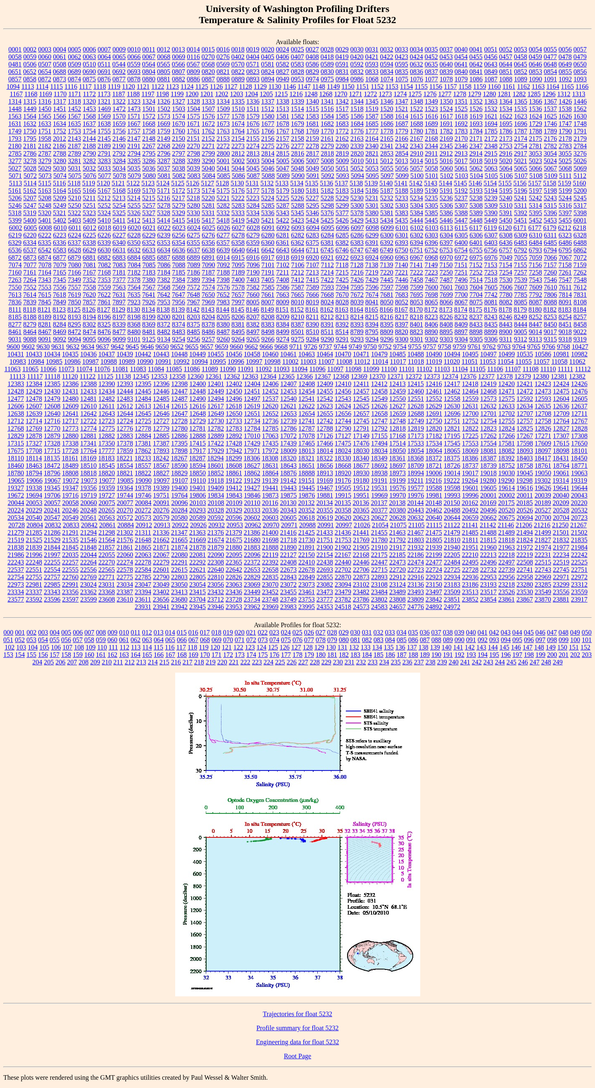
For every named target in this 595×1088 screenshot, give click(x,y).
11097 (335, 368)
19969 (379, 495)
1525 (461, 108)
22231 (543, 554)
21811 (470, 539)
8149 (267, 309)
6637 (193, 250)
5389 (476, 212)
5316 (565, 205)
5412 (133, 220)
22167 (343, 554)
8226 (446, 316)
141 (458, 647)
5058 (431, 168)
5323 (89, 212)
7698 (431, 294)
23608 (106, 599)
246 (523, 662)
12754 (488, 420)
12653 (288, 413)
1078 (446, 79)
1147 (304, 86)
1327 (178, 101)
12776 (125, 428)
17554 (488, 443)
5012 (386, 160)
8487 (223, 331)
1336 (252, 101)
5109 (550, 175)
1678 (282, 123)
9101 (133, 339)
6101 (402, 227)
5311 (520, 205)
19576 (397, 487)
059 (101, 639)
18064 (434, 450)
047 (552, 632)
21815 (488, 539)
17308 (579, 435)
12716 (52, 420)
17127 (343, 435)
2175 (535, 138)
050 (587, 632)
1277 (444, 93)
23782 (343, 599)
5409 (89, 220)
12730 (215, 420)
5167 (104, 190)
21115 (434, 525)
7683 (401, 294)
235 (396, 662)
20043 (579, 495)
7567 (148, 287)
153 (8, 654)
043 (506, 632)
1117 (85, 86)
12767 (579, 420)
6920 (312, 257)
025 (297, 632)
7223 (431, 272)
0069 (178, 56)
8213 (342, 316)
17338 (70, 443)
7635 (133, 294)
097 (540, 639)
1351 (461, 101)
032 (378, 632)
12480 (70, 398)
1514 (297, 108)
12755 (506, 420)
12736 (270, 420)
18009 (288, 450)
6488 (580, 242)
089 (448, 639)
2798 (193, 153)
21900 (325, 547)
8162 (326, 309)
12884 (143, 435)
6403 (490, 242)
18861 (234, 472)
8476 (104, 331)
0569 (223, 64)
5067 (550, 168)
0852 (520, 71)
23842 (434, 599)
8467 (44, 331)
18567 (161, 465)
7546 (550, 279)
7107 (312, 264)
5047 (282, 168)
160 (89, 654)
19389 (161, 487)
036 (425, 632)
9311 (505, 339)
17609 (543, 443)
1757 (133, 131)
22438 (325, 562)
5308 (476, 205)
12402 (234, 383)
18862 (252, 472)
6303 (431, 235)
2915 (490, 153)
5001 (223, 160)
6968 (431, 257)
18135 (51, 458)
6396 (431, 242)
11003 (308, 361)
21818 (506, 539)
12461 (434, 391)
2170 (461, 138)
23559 (579, 591)
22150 (306, 554)
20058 (70, 502)
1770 (327, 131)
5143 (430, 183)
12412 (379, 383)
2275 (267, 145)
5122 (133, 183)
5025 (565, 160)
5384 (416, 212)
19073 (89, 480)
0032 (386, 49)
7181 (119, 272)
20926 (198, 525)
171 (216, 654)
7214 (327, 272)
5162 (29, 190)
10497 (488, 354)
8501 (297, 331)
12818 (397, 428)
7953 (163, 302)
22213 (488, 554)
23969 (270, 606)
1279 (474, 93)
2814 (267, 153)
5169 (133, 190)
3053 (535, 153)
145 (504, 647)
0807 (178, 71)
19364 (125, 487)
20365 (361, 510)
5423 (297, 220)
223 (257, 662)
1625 (550, 116)
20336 (270, 510)
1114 (42, 86)
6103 (431, 227)
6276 (208, 235)
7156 (535, 264)
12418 (470, 383)
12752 (470, 420)
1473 (133, 108)
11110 (548, 368)
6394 (416, 242)
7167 (89, 272)
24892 (434, 606)
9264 (238, 339)
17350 (106, 443)
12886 (179, 435)
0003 (44, 49)
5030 (59, 168)
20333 (252, 510)
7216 (357, 272)
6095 (327, 227)
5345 (297, 212)
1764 (238, 131)
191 (448, 654)
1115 (56, 86)
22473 (397, 562)
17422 (215, 443)
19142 (288, 480)
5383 (401, 212)
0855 (565, 71)
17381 (143, 443)
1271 (355, 93)
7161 (29, 272)
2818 (327, 153)
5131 (252, 183)
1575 (193, 116)
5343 (282, 212)
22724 (434, 569)
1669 (163, 123)
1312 (563, 93)
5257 (148, 205)
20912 (144, 525)
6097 (357, 227)
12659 (397, 413)
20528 (561, 510)
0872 (44, 79)
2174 (520, 138)
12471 (506, 391)
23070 (270, 584)
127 (296, 647)
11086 (192, 368)
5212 (104, 197)
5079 (134, 175)
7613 (14, 294)
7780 (505, 294)
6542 (44, 250)
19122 (234, 480)
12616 (197, 406)
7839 (29, 302)
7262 (580, 272)
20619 (325, 517)
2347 (476, 145)
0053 (520, 49)
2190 (119, 145)
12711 (579, 413)
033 (390, 632)
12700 (470, 413)
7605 (490, 287)
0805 (163, 71)
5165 (74, 190)
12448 (197, 391)
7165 (59, 272)
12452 (270, 391)
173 (240, 654)
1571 (133, 116)
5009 (342, 160)
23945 (197, 606)
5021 (520, 160)
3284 (119, 160)
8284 (59, 324)
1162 (523, 86)
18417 (542, 458)
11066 (48, 368)
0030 (357, 49)
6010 (60, 227)
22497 (506, 562)
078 (321, 639)
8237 (476, 316)
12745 (361, 420)
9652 (176, 346)
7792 (535, 294)
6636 (178, 250)
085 (402, 639)
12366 (304, 376)
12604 (561, 398)
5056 (401, 168)
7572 (193, 287)
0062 (74, 56)
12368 (341, 376)
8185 (14, 316)
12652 (270, 413)
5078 (119, 175)
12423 (543, 383)
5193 (476, 190)
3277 (14, 160)
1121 (143, 86)
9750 (370, 346)
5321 (59, 212)
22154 (325, 554)
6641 (252, 250)
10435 (70, 354)
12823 (488, 428)
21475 (434, 532)
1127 (230, 86)
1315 (29, 101)
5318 (14, 212)
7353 (104, 279)
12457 (361, 391)
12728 (179, 420)
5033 (104, 168)
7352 (89, 279)
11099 (371, 368)
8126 (88, 309)
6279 (252, 235)
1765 (252, 131)
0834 (386, 71)
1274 (400, 93)
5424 (312, 220)
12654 (306, 413)
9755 (414, 346)
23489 (397, 591)
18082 (506, 450)
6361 (282, 242)
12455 (325, 391)
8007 (267, 302)
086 (413, 639)
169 (193, 654)
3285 (133, 160)
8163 (341, 309)
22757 (52, 577)
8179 (520, 309)
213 (141, 662)
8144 (222, 309)
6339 (104, 242)
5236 (446, 197)
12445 (143, 391)
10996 (236, 361)
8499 (282, 331)
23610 (125, 599)
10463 (306, 354)
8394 (371, 324)
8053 (416, 302)
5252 (104, 205)
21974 (543, 547)
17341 (88, 443)
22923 (434, 577)
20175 (506, 502)
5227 (312, 197)
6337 (74, 242)
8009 (282, 302)
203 (587, 654)
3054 (550, 153)
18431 (560, 458)
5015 (431, 160)
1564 (29, 116)
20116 (270, 502)
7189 (238, 272)
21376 (215, 532)
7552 (29, 287)
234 (384, 662)
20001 (488, 495)
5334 (252, 212)
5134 (296, 183)
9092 (59, 339)
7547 (565, 279)
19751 (161, 495)
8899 (490, 331)
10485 (397, 354)
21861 (125, 547)
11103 (442, 368)
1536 (535, 108)
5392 (520, 212)
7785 (520, 294)
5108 (536, 175)
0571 (252, 64)
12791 (361, 428)
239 (442, 662)
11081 (120, 368)
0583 (297, 64)
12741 (306, 420)
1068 (371, 79)
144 (493, 647)
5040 (208, 168)
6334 (29, 242)
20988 (307, 525)
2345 (446, 145)
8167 (401, 309)
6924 (371, 257)
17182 (434, 435)
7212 (297, 272)
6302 (416, 235)
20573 (143, 517)
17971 (252, 450)
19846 (252, 495)
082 (367, 639)
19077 (107, 480)
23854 (488, 599)
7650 (208, 294)
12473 (543, 391)
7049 (505, 257)
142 (470, 647)
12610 (88, 406)
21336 (161, 532)
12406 (270, 383)
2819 (342, 153)
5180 (297, 190)
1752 (59, 131)
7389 (193, 279)
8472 (74, 331)
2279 (327, 145)
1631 (14, 123)
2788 (59, 153)
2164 (371, 138)
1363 (490, 101)
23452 (270, 591)
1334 (223, 101)
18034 (379, 450)
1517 (342, 108)
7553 (44, 287)
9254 (178, 339)
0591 (342, 64)
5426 (342, 220)
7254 (505, 272)
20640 (434, 517)
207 (72, 662)
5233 (401, 197)
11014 (380, 361)
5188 (401, 190)
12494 (215, 398)
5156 (519, 183)
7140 (401, 264)
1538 (565, 108)
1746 (550, 123)
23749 (288, 599)
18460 (15, 465)
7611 (565, 287)
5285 (267, 205)
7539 (520, 279)
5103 (461, 175)
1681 (312, 123)
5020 (505, 160)
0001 (14, 49)
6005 (30, 227)
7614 (29, 294)
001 (20, 632)
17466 (325, 443)
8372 (163, 324)
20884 (125, 525)
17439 (288, 443)
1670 (178, 123)
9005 (520, 331)
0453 (446, 56)
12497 (252, 398)
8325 (104, 324)
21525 (34, 539)
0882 (178, 79)
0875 (89, 79)
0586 (312, 64)
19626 (543, 487)
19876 (306, 495)
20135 (342, 502)
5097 (387, 175)
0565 (163, 64)
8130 (133, 309)
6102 (417, 227)
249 (558, 662)
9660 (236, 346)
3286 (148, 160)
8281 (44, 324)
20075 (107, 502)
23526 (506, 591)
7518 (490, 279)
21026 (362, 525)
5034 (119, 168)
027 (321, 632)
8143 (207, 309)
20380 (397, 510)
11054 (505, 361)
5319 (29, 212)
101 (587, 639)
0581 (267, 64)
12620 (270, 406)
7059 (535, 257)
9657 (206, 346)
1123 (172, 86)
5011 (371, 160)
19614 (506, 487)
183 (355, 654)
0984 (342, 79)
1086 (476, 79)
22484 (452, 562)
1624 (535, 116)
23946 (215, 606)
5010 (357, 160)
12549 (379, 398)
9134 (163, 339)
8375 (193, 324)
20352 (306, 510)
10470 (343, 354)
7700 (461, 294)
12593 (543, 398)
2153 (223, 138)
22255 (52, 562)
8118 (29, 309)
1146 (289, 86)
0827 (282, 71)
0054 (535, 49)
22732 (488, 569)
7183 (148, 272)
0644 (505, 64)
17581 (506, 443)
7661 (267, 294)
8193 (74, 316)
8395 (386, 324)
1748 (580, 123)
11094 (299, 368)
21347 (179, 532)
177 (286, 654)
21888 (270, 547)
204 (37, 662)
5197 (535, 190)
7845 (44, 302)
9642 (117, 346)
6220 (29, 235)
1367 (550, 101)
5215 (148, 197)
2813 (252, 153)
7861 (104, 302)
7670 (342, 294)
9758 (444, 346)
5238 (476, 197)
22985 (52, 584)
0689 (74, 71)
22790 (161, 577)
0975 (327, 79)
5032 (89, 168)
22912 (397, 577)
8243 (490, 316)
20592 (215, 517)
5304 (416, 205)
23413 (179, 591)
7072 (580, 257)
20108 (216, 502)
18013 (306, 450)
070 (228, 639)
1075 (401, 79)
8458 (580, 324)
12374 (450, 376)
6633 (148, 250)
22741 (524, 569)
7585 (267, 287)
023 (274, 632)
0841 (476, 71)
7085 (149, 264)
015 (182, 632)
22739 (506, 569)
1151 (362, 86)
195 (494, 654)
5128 (222, 183)
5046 (267, 168)
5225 (282, 197)
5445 (431, 220)
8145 (237, 309)
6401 (476, 242)
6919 (297, 257)
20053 (34, 502)
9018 (565, 331)
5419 (238, 220)
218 (199, 662)
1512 (267, 108)
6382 (342, 242)
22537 (15, 569)
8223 (431, 316)
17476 (361, 443)
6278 (238, 235)
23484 (379, 591)
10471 (361, 354)
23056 (215, 584)
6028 (253, 227)
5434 (386, 220)
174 (251, 654)
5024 (550, 160)
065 (170, 639)
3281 (74, 160)
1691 (446, 123)
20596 (234, 517)
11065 (30, 368)
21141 (470, 525)
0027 (312, 49)
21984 (579, 547)
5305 (431, 205)
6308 (505, 235)
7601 (446, 287)
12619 (252, 406)
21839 (34, 547)
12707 (524, 413)
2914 (476, 153)
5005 (282, 160)
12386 (70, 383)
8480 (133, 331)
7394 (208, 279)
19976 (415, 495)
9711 (295, 346)
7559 (104, 287)
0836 (416, 71)
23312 (579, 584)
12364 (268, 376)
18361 (397, 458)
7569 (178, 287)
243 (488, 662)
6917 (267, 257)
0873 (59, 79)
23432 (215, 591)
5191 (446, 190)
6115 (461, 227)
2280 (342, 145)
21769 (361, 539)
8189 (44, 316)
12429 (34, 391)
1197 (147, 93)
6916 (252, 257)
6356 (208, 242)
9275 (297, 339)
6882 (104, 257)
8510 (312, 331)
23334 (15, 591)
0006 (89, 49)
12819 (415, 428)
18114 (34, 458)
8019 (312, 302)
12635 (543, 406)
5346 (312, 212)
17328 (52, 443)
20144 (415, 502)
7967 (193, 302)
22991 (70, 584)
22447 (379, 562)
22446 (361, 562)
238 (431, 662)
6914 (223, 257)
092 (483, 639)
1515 (312, 108)
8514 (342, 331)
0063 (89, 56)
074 (274, 639)
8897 (461, 331)
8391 (327, 324)
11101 (407, 368)
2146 (119, 138)
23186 (470, 584)
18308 (270, 458)
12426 (579, 383)
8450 (550, 324)
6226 (104, 235)
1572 (148, 116)
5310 (505, 205)
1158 (465, 86)
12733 (234, 420)
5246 (14, 205)
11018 (416, 361)
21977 (561, 547)
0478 (565, 56)
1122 (157, 86)
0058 (14, 56)
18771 (579, 465)
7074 (15, 264)
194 (483, 654)
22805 (197, 577)
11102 (424, 368)
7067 (565, 257)
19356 (88, 487)
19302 (542, 480)
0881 (163, 79)
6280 (267, 235)
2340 (371, 145)
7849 (59, 302)
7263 (14, 279)
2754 (520, 145)
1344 (357, 101)
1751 (44, 131)
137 (412, 647)
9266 (267, 339)
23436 (234, 591)
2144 (89, 138)
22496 (488, 562)
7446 (401, 279)
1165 (567, 86)
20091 (161, 502)
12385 (52, 383)
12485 (161, 398)
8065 (431, 302)
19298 (524, 480)
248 (546, 662)
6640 (238, 250)
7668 (327, 294)
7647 (178, 294)
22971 (561, 577)
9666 (266, 346)
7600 (431, 287)
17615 (561, 443)
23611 (143, 599)
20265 (106, 510)
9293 (357, 339)
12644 (125, 413)
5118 (73, 183)
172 (228, 654)
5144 (445, 183)
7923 (133, 302)
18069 (470, 450)
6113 (446, 227)
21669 (197, 539)
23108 (379, 584)
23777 (325, 599)
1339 (297, 101)
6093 (298, 227)
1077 (431, 79)
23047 (143, 584)
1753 (74, 131)
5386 (446, 212)
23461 (306, 591)
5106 (506, 175)
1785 (490, 131)
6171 (520, 227)
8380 (223, 324)
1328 (193, 101)
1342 (342, 101)
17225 (470, 435)
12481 (88, 398)
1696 (520, 123)
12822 (470, 428)
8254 (565, 316)
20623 (361, 517)
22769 (88, 577)
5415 (178, 220)
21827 (543, 539)
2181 (29, 145)
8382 (252, 324)
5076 (89, 175)
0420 (357, 56)
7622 (104, 294)
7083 (119, 264)
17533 (415, 443)
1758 (148, 131)
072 (251, 639)
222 (245, 662)
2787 (44, 153)
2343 (416, 145)
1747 (565, 123)
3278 (29, 160)
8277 (14, 324)
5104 (476, 175)
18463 (34, 465)
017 (205, 632)
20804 (34, 525)
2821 (371, 153)
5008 (327, 160)
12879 (52, 435)
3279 (44, 160)
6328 (580, 235)
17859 (125, 450)
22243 (15, 562)
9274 (282, 339)
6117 (475, 227)
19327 (15, 487)
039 (459, 632)
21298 (106, 532)
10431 (15, 354)
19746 (143, 495)
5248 (44, 205)
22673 (288, 569)
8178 (505, 309)
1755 (104, 131)
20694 (524, 517)
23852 (470, 599)
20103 (198, 502)
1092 (565, 79)
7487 (446, 279)
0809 (193, 71)
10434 (52, 354)
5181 (312, 190)
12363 (250, 376)
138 (423, 647)
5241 (520, 197)
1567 (74, 116)
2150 (178, 138)
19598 (452, 487)
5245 (580, 197)
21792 (397, 539)
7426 (357, 279)
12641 (70, 413)
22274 (125, 562)
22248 (34, 562)
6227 (119, 235)
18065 (452, 450)
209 (95, 662)
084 (390, 639)
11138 (123, 376)
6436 (505, 242)
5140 (386, 183)
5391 (505, 212)
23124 (397, 584)
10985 (54, 361)
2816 (297, 153)
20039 (543, 495)
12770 (52, 428)
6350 (133, 242)
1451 (59, 108)
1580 (267, 116)
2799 (208, 153)
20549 (70, 517)
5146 (475, 183)
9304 (461, 339)
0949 (282, 79)
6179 (550, 227)
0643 (490, 64)
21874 (179, 547)
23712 (215, 599)
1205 (266, 93)
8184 (579, 309)
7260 (550, 272)
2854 (401, 153)
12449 (215, 391)
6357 (223, 242)
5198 (550, 190)
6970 (446, 257)
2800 (223, 153)
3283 (104, 160)
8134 (148, 309)
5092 (327, 175)
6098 (372, 227)
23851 (452, 599)
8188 (29, 316)
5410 (104, 220)
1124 (187, 86)
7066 (550, 257)
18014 (325, 450)
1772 (342, 131)
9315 (550, 339)
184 (367, 654)
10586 (543, 354)
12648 (197, 413)
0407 (297, 56)
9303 (446, 339)
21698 (270, 539)
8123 (59, 309)
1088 (505, 79)
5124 (162, 183)
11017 (398, 361)
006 (78, 632)
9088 (29, 339)
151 (574, 647)
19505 (343, 487)
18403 (524, 458)
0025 (297, 49)
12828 (579, 428)
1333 (208, 101)
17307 (561, 435)
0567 (193, 64)
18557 (143, 465)
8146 (252, 309)
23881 (561, 599)
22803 (179, 577)
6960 (386, 257)
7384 (178, 279)
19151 (306, 480)
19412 (234, 487)
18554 (125, 465)
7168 (104, 272)
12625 (361, 406)
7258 (535, 272)
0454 (461, 56)
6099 (387, 227)
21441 (361, 532)
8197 (119, 316)
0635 (431, 64)
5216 (163, 197)
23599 (88, 599)
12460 (415, 391)
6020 (134, 227)
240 (454, 662)
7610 (550, 287)
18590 (179, 465)
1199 (177, 93)
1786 (505, 131)
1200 (191, 93)
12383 (15, 383)
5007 (312, 160)
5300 (357, 205)
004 (55, 632)
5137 (341, 183)
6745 (327, 250)
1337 (267, 101)
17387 (161, 443)
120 (215, 647)
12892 (234, 435)
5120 (103, 183)
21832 (561, 539)
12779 (161, 428)
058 (89, 639)
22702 (343, 569)
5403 (74, 220)
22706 (361, 569)
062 (135, 639)
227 (303, 662)
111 (113, 647)
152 (585, 647)
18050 (397, 450)
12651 (252, 413)
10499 (506, 354)
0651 (14, 71)
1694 (490, 123)
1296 (548, 93)
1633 (44, 123)
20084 (143, 502)
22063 (143, 554)
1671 (193, 123)
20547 (52, 517)
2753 (505, 145)
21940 (452, 547)
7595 (357, 287)
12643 (106, 413)
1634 (59, 123)
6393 (401, 242)
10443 (161, 354)
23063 (234, 584)
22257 (70, 562)
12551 (415, 398)
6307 (490, 235)
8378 (208, 324)
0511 (104, 64)
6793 (535, 250)
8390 (312, 324)
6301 (401, 235)
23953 (234, 606)
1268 (325, 93)
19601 (470, 487)
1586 (357, 116)
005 (66, 632)
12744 (343, 420)
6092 (283, 227)
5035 (133, 168)
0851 (505, 71)
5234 (416, 197)
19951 (361, 495)
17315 (15, 443)
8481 (148, 331)
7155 (520, 264)
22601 (161, 569)
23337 (34, 591)
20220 (579, 502)
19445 (306, 487)
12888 (197, 435)
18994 (415, 472)
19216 (433, 480)
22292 (197, 562)
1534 (505, 108)
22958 (524, 577)
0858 (29, 79)
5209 (59, 197)
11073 (66, 368)
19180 (361, 480)
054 (43, 639)
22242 (579, 554)
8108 (580, 302)
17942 (234, 450)
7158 (564, 264)
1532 (490, 108)
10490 (434, 354)
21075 (398, 525)
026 (309, 632)
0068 (163, 56)
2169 (446, 138)
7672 (357, 294)
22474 (415, 562)
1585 (342, 116)
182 (344, 654)
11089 (210, 368)
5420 (252, 220)
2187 (74, 145)
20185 (524, 502)
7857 (89, 302)
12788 (325, 428)
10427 (580, 346)
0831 (342, 71)
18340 (360, 458)
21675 (234, 539)
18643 (288, 465)
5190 (431, 190)
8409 (461, 324)
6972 (461, 257)
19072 (70, 480)
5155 (505, 183)
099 (564, 639)
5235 (431, 197)
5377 (342, 212)
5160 (579, 183)
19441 (270, 487)
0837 (431, 71)
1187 (118, 93)
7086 (164, 264)
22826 (234, 577)
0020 (267, 49)
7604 (476, 287)
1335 (238, 101)
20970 (271, 525)
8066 (446, 302)
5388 (461, 212)
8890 (431, 331)
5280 (193, 205)
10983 (18, 361)
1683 (342, 123)
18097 (543, 450)
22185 (397, 554)
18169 (88, 458)
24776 (415, 606)
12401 (215, 383)
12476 (579, 391)
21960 (488, 547)
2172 (490, 138)
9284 (312, 339)
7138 (371, 264)
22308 (215, 562)
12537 (270, 398)
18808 (70, 472)
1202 (221, 93)
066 (182, 639)
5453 (550, 220)
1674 (238, 123)
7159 (579, 264)
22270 (106, 562)
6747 (357, 250)
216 (176, 662)
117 (181, 647)
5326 (133, 212)
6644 (297, 250)
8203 (193, 316)
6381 (327, 242)
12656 (343, 413)
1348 (416, 101)
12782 (215, 428)
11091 (246, 368)
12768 (15, 428)
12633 (506, 406)
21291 (70, 532)
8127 (103, 309)
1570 (119, 116)
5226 (297, 197)
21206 (524, 525)
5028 (29, 168)
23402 (161, 591)
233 (373, 662)
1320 (89, 101)
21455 (379, 532)
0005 (74, 49)
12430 (52, 391)
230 (338, 662)
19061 (561, 472)
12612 (125, 406)
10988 (108, 361)
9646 (147, 346)
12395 (143, 383)
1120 (128, 86)
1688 (416, 123)
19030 (506, 472)
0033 (401, 49)
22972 (579, 577)
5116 (59, 183)
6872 (14, 257)
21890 (288, 547)
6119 (490, 227)
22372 (252, 562)
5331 (208, 212)
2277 (297, 145)
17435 (270, 443)
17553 (470, 443)
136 (400, 647)
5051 (342, 168)
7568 (163, 287)
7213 (312, 272)
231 (350, 662)
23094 (343, 584)
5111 (565, 175)
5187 (386, 190)
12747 (379, 420)
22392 (270, 562)
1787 (520, 131)
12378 (504, 376)
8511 (327, 331)
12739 (288, 420)
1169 (45, 93)
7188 (223, 272)
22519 (561, 562)
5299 (342, 205)
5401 (44, 220)
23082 (325, 584)
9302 (431, 339)
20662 (488, 517)
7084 (134, 264)
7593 (327, 287)
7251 (461, 272)
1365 (520, 101)
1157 (450, 86)
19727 (106, 495)
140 (447, 647)
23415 (197, 591)
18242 (160, 458)
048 (564, 632)
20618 (306, 517)
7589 (312, 287)
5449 (490, 220)
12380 (541, 376)
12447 (179, 391)
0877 (119, 79)
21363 (197, 532)
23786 (361, 599)
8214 (357, 316)
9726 (310, 346)
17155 (379, 435)
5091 (312, 175)
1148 (318, 86)
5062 (476, 168)
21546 (88, 539)
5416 (193, 220)
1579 (252, 116)
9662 (251, 346)
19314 (560, 480)
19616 (524, 487)
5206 (14, 197)
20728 (16, 525)
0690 (89, 71)
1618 (461, 116)
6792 (520, 250)
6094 (312, 227)
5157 (534, 183)
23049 (161, 584)
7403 (252, 279)
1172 (89, 93)
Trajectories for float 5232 (297, 1013)
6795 (565, 250)
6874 (44, 257)
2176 (550, 138)
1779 (401, 131)
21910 (379, 547)
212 (130, 662)
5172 (178, 190)
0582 (282, 64)
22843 (288, 577)
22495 (470, 562)
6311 (550, 235)
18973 (397, 472)
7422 (327, 279)
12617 (215, 406)
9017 (550, 331)
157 (55, 654)
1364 (505, 101)
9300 (401, 339)
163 (124, 654)
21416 (288, 532)
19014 (452, 472)
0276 (223, 56)
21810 (452, 539)
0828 (297, 71)
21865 (143, 547)
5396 (550, 212)
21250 (560, 525)
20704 (561, 517)
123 (250, 647)
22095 (234, 554)
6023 (179, 227)
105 (44, 647)
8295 (74, 324)
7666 (312, 294)
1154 (406, 86)
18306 (251, 458)
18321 (306, 458)
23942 (179, 606)
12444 (125, 391)
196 (506, 654)
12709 (561, 413)
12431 (70, 391)
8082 (505, 302)
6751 (416, 250)
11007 (326, 361)
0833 (371, 71)
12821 (452, 428)
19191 (379, 480)
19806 (197, 495)
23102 (361, 584)
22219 (524, 554)
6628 (74, 250)
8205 (223, 316)
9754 (400, 346)
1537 (550, 108)
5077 (104, 175)
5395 (535, 212)
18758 (524, 465)
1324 (148, 101)
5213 (119, 197)
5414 (163, 220)
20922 (180, 525)
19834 (215, 495)
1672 (208, 123)
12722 (88, 420)
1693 (476, 123)
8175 (475, 309)
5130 (237, 183)
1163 (538, 86)
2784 (580, 145)
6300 (386, 235)
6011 (74, 227)
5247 (29, 205)
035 (413, 632)
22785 (143, 577)
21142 (488, 525)
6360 (267, 242)
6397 (446, 242)
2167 (416, 138)
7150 (445, 264)
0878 (133, 79)
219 (211, 662)
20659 (470, 517)
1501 (148, 108)
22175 (379, 554)
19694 (34, 495)
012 (147, 632)
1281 (504, 93)
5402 (59, 220)
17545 (452, 443)
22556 (88, 569)
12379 (522, 376)
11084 (156, 368)
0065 (119, 56)
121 (227, 647)
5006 (297, 160)
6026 (223, 227)
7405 (267, 279)
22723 (415, 569)
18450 (579, 458)
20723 (579, 517)
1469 (104, 108)
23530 (524, 591)
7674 (371, 294)
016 (193, 632)
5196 (520, 190)
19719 (88, 495)
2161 (327, 138)
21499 (543, 532)
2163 (357, 138)
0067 (148, 56)
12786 (288, 428)
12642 (88, 413)
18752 (506, 465)
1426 (565, 101)
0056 (565, 49)
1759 (163, 131)
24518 (343, 606)
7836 (14, 302)
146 (516, 647)
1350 (446, 101)
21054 (380, 525)
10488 (415, 354)
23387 (125, 591)
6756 (490, 250)
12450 (234, 391)
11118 (52, 376)
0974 (312, 79)
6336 (59, 242)
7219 (371, 272)
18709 (415, 465)
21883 (252, 547)
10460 (270, 354)
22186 (415, 554)
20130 (288, 502)
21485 (470, 532)
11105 (477, 368)
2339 (357, 145)
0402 (238, 56)
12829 (15, 435)
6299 (371, 235)
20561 (88, 517)
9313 (535, 339)
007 (89, 632)
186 (390, 654)
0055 (550, 49)
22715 (379, 569)
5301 (371, 205)
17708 (34, 450)
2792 (119, 153)
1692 (461, 123)
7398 (223, 279)
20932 (216, 525)
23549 (543, 591)
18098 (561, 450)
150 (562, 647)
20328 (215, 510)
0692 (119, 71)
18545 (106, 465)
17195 (452, 435)
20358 (343, 510)
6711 (312, 250)
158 (66, 654)
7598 (401, 287)
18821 (125, 472)
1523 (431, 108)
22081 (197, 554)
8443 (505, 324)
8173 (445, 309)
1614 (401, 116)
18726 (452, 465)
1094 (13, 86)
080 (344, 639)
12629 (434, 406)
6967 (416, 257)
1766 (267, 131)
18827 (161, 472)
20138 (397, 502)
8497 (252, 331)
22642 (234, 569)
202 (575, 654)
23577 (15, 599)
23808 (397, 599)
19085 (125, 480)
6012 (89, 227)
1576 (208, 116)
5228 (327, 197)
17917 (197, 450)
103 (21, 647)
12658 (379, 413)
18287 (197, 458)
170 (205, 654)
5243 (550, 197)
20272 (143, 510)
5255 (133, 205)
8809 (386, 331)
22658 (270, 569)
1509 (223, 108)
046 (540, 632)
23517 (488, 591)
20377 (379, 510)
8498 (267, 331)
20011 (524, 495)
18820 (106, 472)
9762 (489, 346)
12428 (15, 391)
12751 (452, 420)
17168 (397, 435)
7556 (59, 287)
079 (332, 639)
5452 (535, 220)
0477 (550, 56)
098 (552, 639)
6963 (401, 257)
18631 (270, 465)
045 (529, 632)
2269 (178, 145)
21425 (306, 532)
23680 (179, 599)
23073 (306, 584)
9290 (327, 339)
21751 (325, 539)
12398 (179, 383)
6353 (163, 242)
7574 (208, 287)
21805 (434, 539)
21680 (252, 539)
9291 (342, 339)
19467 (325, 487)
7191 (267, 272)
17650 (579, 443)
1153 (392, 86)
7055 (520, 257)
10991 (163, 361)
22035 (70, 554)
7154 (505, 264)
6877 (59, 257)
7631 (119, 294)
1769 (312, 131)
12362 (232, 376)
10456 (234, 354)
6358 (238, 242)
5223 (252, 197)
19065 (16, 480)
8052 (401, 302)
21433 (325, 532)
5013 (401, 160)
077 (309, 639)
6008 (45, 227)
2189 (104, 145)
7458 (416, 279)
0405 (267, 56)
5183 (342, 190)
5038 (178, 168)
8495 (238, 331)
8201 (178, 316)
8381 (238, 324)
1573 (163, 116)
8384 (282, 324)
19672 (15, 495)
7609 (535, 287)
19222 (451, 480)
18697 (397, 465)
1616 (431, 116)
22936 (470, 577)
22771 (106, 577)
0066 (133, 56)
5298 (327, 205)
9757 (429, 346)
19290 (506, 480)
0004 (59, 49)
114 (147, 647)
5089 (283, 175)
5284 (252, 205)
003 (43, 632)
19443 (288, 487)
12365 (286, 376)
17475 (343, 443)
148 (539, 647)
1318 (74, 101)
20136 (360, 502)
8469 (59, 331)
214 (153, 662)
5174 (208, 190)
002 (31, 632)
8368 (133, 324)
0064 (104, 56)
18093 (524, 450)
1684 (357, 123)
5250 (74, 205)
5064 (505, 168)
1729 (535, 123)
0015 (208, 49)
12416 (434, 383)
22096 (252, 554)
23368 (106, 591)
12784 (252, 428)
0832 (357, 71)
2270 (193, 145)
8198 (133, 316)
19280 (488, 480)
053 (31, 639)
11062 (577, 361)
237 (419, 662)
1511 (252, 108)
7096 (253, 264)
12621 (288, 406)
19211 (415, 480)
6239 (163, 235)
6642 (267, 250)
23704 (197, 599)
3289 (193, 160)
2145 (104, 138)
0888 (223, 79)
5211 (89, 197)
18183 (106, 458)
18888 (306, 472)
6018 (104, 227)
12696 (452, 413)
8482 (163, 331)
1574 (178, 116)
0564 (148, 64)
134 (377, 647)
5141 (400, 183)
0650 (580, 64)
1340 (312, 101)
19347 (70, 487)
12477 (15, 398)
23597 (70, 599)
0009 (119, 49)
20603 (270, 517)
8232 (461, 316)
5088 (268, 175)
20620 (343, 517)
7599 (416, 287)
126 (285, 647)
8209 (282, 316)
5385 (431, 212)
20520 (506, 510)
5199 (565, 190)
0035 (431, 49)
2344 (431, 145)
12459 (397, 391)
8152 (297, 309)
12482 (106, 398)
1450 (44, 108)
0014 (193, 49)
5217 (178, 197)
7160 (14, 272)
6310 (535, 235)
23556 (561, 591)
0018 (238, 49)
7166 (74, 272)
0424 (416, 56)
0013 (178, 49)
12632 (488, 406)
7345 (59, 279)
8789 (357, 331)
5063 (490, 168)
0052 (505, 49)
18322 (324, 458)
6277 (223, 235)
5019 (490, 160)
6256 (178, 235)
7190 (252, 272)
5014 (416, 160)
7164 (44, 272)
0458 (520, 56)
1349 (431, 101)
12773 (70, 428)
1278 (459, 93)
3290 (208, 160)
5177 (252, 190)
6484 (535, 242)
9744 (340, 346)
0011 (148, 49)
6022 (164, 227)
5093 (342, 175)
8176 (490, 309)
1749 (14, 131)
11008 (344, 361)
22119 (270, 554)
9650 (162, 346)
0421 (371, 56)
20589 (197, 517)
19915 (343, 495)
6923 (357, 257)
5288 (297, 205)
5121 (118, 183)
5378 (357, 212)
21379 (234, 532)
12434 (106, 391)
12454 (306, 391)
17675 (15, 450)
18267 (179, 458)
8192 (59, 316)
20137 (379, 502)
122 (238, 647)
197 (517, 654)
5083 (193, 175)
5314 (535, 205)
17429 (252, 443)
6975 (476, 257)
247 (535, 662)
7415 (312, 279)
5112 (580, 175)
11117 (35, 376)
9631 (57, 346)
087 (425, 639)
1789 (550, 131)
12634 (524, 406)
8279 (29, 324)
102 (9, 647)
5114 (30, 183)
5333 (238, 212)
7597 (386, 287)
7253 (490, 272)
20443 (415, 510)
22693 (325, 569)
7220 (386, 272)
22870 (343, 577)
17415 (197, 443)
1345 (371, 101)
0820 (208, 71)
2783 (565, 145)
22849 (306, 577)
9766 (548, 346)
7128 (356, 264)
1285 (533, 93)
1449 (29, 108)
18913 (325, 472)
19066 (34, 480)
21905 (361, 547)
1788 (535, 131)
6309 (520, 235)
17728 (70, 450)
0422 (386, 56)
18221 (124, 458)
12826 (543, 428)
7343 (44, 279)
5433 (371, 220)
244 (500, 662)
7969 (208, 302)
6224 (74, 235)
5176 (238, 190)
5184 (357, 190)
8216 (386, 316)
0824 (267, 71)
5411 (118, 220)
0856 (580, 71)
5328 (163, 212)
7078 (45, 264)
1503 (178, 108)
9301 (416, 339)
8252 (535, 316)
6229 (148, 235)
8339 (119, 324)
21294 (88, 532)
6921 (327, 257)
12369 (359, 376)
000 (8, 632)
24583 (379, 606)
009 (112, 632)
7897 (119, 302)
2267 (148, 145)
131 (342, 647)
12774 (88, 428)
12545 (361, 398)
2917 (520, 153)
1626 (565, 116)
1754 (89, 131)
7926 (148, 302)
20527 (543, 510)
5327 (148, 212)
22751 (579, 569)
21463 (397, 532)
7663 (282, 294)
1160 (494, 86)
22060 (125, 554)
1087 (490, 79)
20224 (15, 510)
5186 (371, 190)
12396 (161, 383)
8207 (252, 316)
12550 (397, 398)
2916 (505, 153)
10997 (254, 361)
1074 (386, 79)
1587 (371, 116)
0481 (14, 64)
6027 (238, 227)
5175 (223, 190)
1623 (520, 116)
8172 (431, 309)
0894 (267, 79)
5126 (192, 183)
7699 (446, 294)
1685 (371, 123)
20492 (470, 510)
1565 (44, 116)
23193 (488, 584)
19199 (397, 480)
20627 (379, 517)
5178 (267, 190)
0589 (327, 64)
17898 (179, 450)
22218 (506, 554)
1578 (238, 116)
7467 (431, 279)
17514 (397, 443)
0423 (401, 56)
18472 (52, 465)
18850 (197, 472)
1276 (429, 93)
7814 (565, 294)
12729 (197, 420)
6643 (282, 250)
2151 (193, 138)
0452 (431, 56)
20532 (579, 510)
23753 (306, 599)
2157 (282, 138)
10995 (217, 361)
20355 (325, 510)
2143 (74, 138)
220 (222, 662)
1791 (580, 131)
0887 (208, 79)
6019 (119, 227)
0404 (252, 56)
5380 (371, 212)
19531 (379, 487)
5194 (490, 190)
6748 (371, 250)
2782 (550, 145)
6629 (89, 250)
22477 (434, 562)
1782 (446, 131)
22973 (15, 584)
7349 (74, 279)
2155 (252, 138)
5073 (45, 175)
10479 (379, 354)
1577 (223, 116)
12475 (561, 391)
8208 (267, 316)
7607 (520, 287)
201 (564, 654)
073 (263, 639)
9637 (102, 346)
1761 (193, 131)
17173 (415, 435)
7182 (133, 272)
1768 (297, 131)
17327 (34, 443)
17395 (179, 443)
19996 (470, 495)
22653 (252, 569)
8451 (565, 324)
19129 (252, 480)
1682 (327, 123)
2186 (59, 145)
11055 (523, 361)
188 (413, 654)
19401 (197, 487)
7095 (238, 264)
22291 (179, 562)
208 (83, 662)
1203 (236, 93)
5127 (207, 183)
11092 (263, 368)
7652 (223, 294)
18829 (179, 472)
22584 (143, 569)
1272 (370, 93)
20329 (234, 510)
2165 (386, 138)
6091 (268, 227)
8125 (74, 309)
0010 (133, 49)
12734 (252, 420)
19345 (52, 487)
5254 (119, 205)
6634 (163, 250)
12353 (159, 376)
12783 (234, 428)
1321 (104, 101)
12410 (343, 383)
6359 (252, 242)
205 (49, 662)
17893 (161, 450)
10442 (143, 354)
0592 (357, 64)
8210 (297, 316)
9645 (132, 346)
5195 (505, 190)
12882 (106, 435)
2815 (282, 153)
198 (529, 654)
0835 (401, 71)
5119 (88, 183)
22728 (470, 569)
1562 (580, 108)
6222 (44, 235)
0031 (371, 49)
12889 (215, 435)
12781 (197, 428)
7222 (416, 272)
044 (517, 632)
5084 (208, 175)
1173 (104, 93)
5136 (326, 183)
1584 (327, 116)
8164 (356, 309)
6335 (44, 242)
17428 (234, 443)
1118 (99, 86)
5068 (565, 168)
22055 (106, 554)
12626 (379, 406)
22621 (197, 569)
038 (448, 632)
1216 (295, 93)
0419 (342, 56)
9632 (72, 346)
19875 (288, 495)
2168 (431, 138)
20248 (88, 510)
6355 (193, 242)
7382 (163, 279)
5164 (59, 190)
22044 (88, 554)
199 (540, 654)
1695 (505, 123)
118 (192, 647)
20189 (542, 502)
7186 (193, 272)
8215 (371, 316)
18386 (470, 458)
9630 (43, 346)
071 (240, 639)
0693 (133, 71)
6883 (119, 257)
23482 (361, 591)
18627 (252, 465)
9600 (13, 346)
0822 (238, 71)
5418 (223, 220)
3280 (59, 160)
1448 (14, 108)
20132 (306, 502)
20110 (252, 502)
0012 (163, 49)
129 (319, 647)
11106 (495, 368)
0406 (282, 56)
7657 (238, 294)
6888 (178, 257)
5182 (327, 190)
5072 (30, 175)
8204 (208, 316)
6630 (104, 250)
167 (170, 654)
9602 (28, 346)
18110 (16, 458)
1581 (282, 116)
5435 (401, 220)
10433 (34, 354)
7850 (74, 302)
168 (182, 654)
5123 (148, 183)
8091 (565, 302)
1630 (580, 116)
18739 (488, 465)
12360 (195, 376)
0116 (193, 56)
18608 (234, 465)
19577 (415, 487)
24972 (452, 606)
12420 (506, 383)
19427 (252, 487)
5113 (15, 183)
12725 (143, 420)
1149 (333, 86)
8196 (104, 316)
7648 (193, 294)
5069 (580, 168)
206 (60, 662)
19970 (397, 495)
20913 (162, 525)
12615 (179, 406)
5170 (148, 190)
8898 (476, 331)
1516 (327, 108)
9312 (520, 339)
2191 (133, 145)
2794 (133, 153)
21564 (106, 539)
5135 (311, 183)
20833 (71, 525)
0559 (133, 64)
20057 (52, 502)
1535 (520, 108)
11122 (88, 376)
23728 (234, 599)
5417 (208, 220)
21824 (524, 539)
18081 (488, 450)
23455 (288, 591)
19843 (234, 495)
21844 (52, 547)
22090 (215, 554)
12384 (34, 383)
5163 (44, 190)
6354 (178, 242)
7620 (89, 294)
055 (55, 639)
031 (367, 632)
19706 (52, 495)
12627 (397, 406)
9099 (119, 339)
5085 (223, 175)
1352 (476, 101)
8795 (371, 331)
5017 (461, 160)
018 (216, 632)
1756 (119, 131)
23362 (88, 591)
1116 (70, 86)
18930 (361, 472)
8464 (29, 331)
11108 (531, 368)
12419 (488, 383)
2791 (104, 153)
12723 (106, 420)
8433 (476, 324)
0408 (312, 56)
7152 (475, 264)
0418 (327, 56)
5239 (490, 197)
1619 (476, 116)
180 (321, 654)
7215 (342, 272)
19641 (561, 487)
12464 (470, 391)
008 (101, 632)
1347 (401, 101)
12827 (561, 428)
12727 (161, 420)
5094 (357, 175)
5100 (417, 175)
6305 (461, 235)
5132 (267, 183)
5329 (178, 212)
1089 (520, 79)
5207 (29, 197)
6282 (297, 235)
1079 (461, 79)
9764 (519, 346)
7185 (178, 272)
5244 (565, 197)
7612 (580, 287)
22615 (179, 569)
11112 (582, 368)
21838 (15, 547)
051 (8, 639)
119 (203, 647)
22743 (543, 569)
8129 (118, 309)
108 (79, 647)
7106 (298, 264)
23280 (524, 584)
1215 (281, 93)
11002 (290, 361)
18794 (34, 472)
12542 (325, 398)
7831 (580, 294)
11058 (559, 361)
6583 (59, 250)
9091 (44, 339)
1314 (14, 101)
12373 (432, 376)
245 (511, 662)
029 (344, 632)
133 (366, 647)
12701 (488, 413)
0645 (520, 64)
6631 (119, 250)
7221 (401, 272)
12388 (88, 383)
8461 (14, 331)
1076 (416, 79)
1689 (431, 123)
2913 (461, 153)
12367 (322, 376)
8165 (371, 309)
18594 (197, 465)
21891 (306, 547)
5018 (476, 160)
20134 (324, 502)
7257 (520, 272)
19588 (434, 487)
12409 (325, 383)
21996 (34, 554)
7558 (89, 287)
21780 (379, 539)
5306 (446, 205)
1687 (401, 123)
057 (78, 639)
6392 (386, 242)
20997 (344, 525)
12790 (343, 428)
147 (528, 647)
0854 (550, 71)
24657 (397, 606)
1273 (385, 93)
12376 (468, 376)
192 (459, 654)
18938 (379, 472)
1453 (89, 108)
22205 (452, 554)
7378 (133, 279)
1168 (30, 93)
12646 (161, 413)
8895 (446, 331)
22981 (34, 584)
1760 (178, 131)
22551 (34, 569)
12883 (125, 435)
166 (159, 654)
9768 (563, 346)
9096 (104, 339)
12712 (15, 420)
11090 (227, 368)
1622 (505, 116)
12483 (125, 398)
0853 (535, 71)
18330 (342, 458)
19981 (434, 495)
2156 (267, 138)
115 (158, 647)
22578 (125, 569)
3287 (163, 160)
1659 (119, 123)
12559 (470, 398)
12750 (434, 420)
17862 (143, 450)
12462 (452, 391)
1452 (74, 108)
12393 (125, 383)
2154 (238, 138)
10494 (452, 354)
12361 (213, 376)
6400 (461, 242)
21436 (343, 532)
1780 (416, 131)
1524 (446, 108)
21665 (179, 539)
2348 (490, 145)
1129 (260, 86)
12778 (143, 428)
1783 (461, 131)
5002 (238, 160)
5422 (282, 220)
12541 (306, 398)
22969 (543, 577)
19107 (179, 480)
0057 (580, 49)
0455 (476, 56)
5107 (521, 175)
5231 (371, 197)
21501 (561, 532)
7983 (223, 302)
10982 (579, 354)
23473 (325, 591)
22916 (415, 577)
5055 (386, 168)
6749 (386, 250)
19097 (161, 480)
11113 (17, 376)
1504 (193, 108)
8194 (89, 316)
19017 (470, 472)
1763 (223, 131)
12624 (343, 406)
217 (188, 662)
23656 (161, 599)
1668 (148, 123)
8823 (416, 331)
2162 (342, 138)
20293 (197, 510)
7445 (386, 279)
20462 (434, 510)
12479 (52, 398)
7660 (252, 294)
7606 (505, 287)
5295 (312, 205)
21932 (415, 547)
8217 (401, 316)
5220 (208, 197)
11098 (353, 368)
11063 (13, 368)
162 (112, 654)
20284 (179, 510)
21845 (70, 547)
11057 (541, 361)
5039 (193, 168)
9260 (223, 339)
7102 (283, 264)
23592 (34, 599)
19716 (70, 495)
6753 (446, 250)
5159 (564, 183)
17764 (88, 450)
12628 (415, 406)
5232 (386, 197)
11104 (460, 368)
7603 (461, 287)
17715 (52, 450)
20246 (70, 510)
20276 (161, 510)
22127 (288, 554)
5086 (238, 175)
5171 (163, 190)
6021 (149, 227)
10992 (181, 361)
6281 (282, 235)
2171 (476, 138)
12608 (52, 406)
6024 (193, 227)
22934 (452, 577)
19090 (143, 480)
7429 (371, 279)
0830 (327, 71)
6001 (580, 220)
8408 (446, 324)
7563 (119, 287)
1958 (44, 138)
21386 (252, 532)
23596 (52, 599)
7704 (476, 294)
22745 (561, 569)
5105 (491, 175)
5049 (312, 168)
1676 (252, 123)
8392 (342, 324)
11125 (105, 376)
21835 (579, 539)
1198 (162, 93)
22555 (70, 569)
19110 (198, 480)
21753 (343, 539)
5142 (415, 183)
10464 (325, 354)
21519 (15, 539)
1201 (206, 93)
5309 (490, 205)
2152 (208, 138)
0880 (148, 79)
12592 (524, 398)
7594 (342, 287)
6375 (312, 242)
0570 (238, 64)
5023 (535, 160)
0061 (59, 56)
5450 (505, 220)
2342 (401, 145)
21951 (470, 547)
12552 (434, 398)
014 (170, 632)
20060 (89, 502)
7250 (446, 272)
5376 (327, 212)
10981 (561, 354)
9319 (580, 339)
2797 (178, 153)
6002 (15, 227)
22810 (215, 577)
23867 (524, 599)
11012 (362, 361)
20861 (107, 525)
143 (481, 647)
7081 (89, 264)
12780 (179, 428)
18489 (70, 465)
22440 (343, 562)
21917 (397, 547)
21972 (524, 547)
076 (297, 639)
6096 (342, 227)
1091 (550, 79)
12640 (52, 413)
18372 (433, 458)
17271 (543, 435)
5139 (371, 183)
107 (67, 647)
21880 (234, 547)
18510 (88, 465)
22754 (15, 577)
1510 (238, 108)
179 (309, 654)
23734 (252, 599)
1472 (119, 108)
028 (332, 632)
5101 (431, 175)
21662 (161, 539)
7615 (44, 294)
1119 (114, 86)
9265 (252, 339)
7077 (30, 264)
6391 (371, 242)
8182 (550, 309)
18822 (143, 472)
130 (331, 647)
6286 (357, 235)
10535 (524, 354)
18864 (270, 472)
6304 (446, 235)
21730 (306, 539)
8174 (460, 309)
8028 (342, 302)
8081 (490, 302)
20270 (125, 510)
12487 (179, 398)
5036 (148, 168)
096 (529, 639)
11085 (174, 368)
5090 (298, 175)
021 (251, 632)
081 (355, 639)
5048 (297, 168)
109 (90, 647)
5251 (89, 205)
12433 (88, 391)
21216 (542, 525)
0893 (252, 79)
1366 (535, 101)
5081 (164, 175)
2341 (386, 145)
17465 (306, 443)
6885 (148, 257)
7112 (327, 264)
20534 (15, 517)
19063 (579, 472)
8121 (44, 309)
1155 (420, 86)
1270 (340, 93)
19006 (434, 472)
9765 (533, 346)
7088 (179, 264)
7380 (148, 279)
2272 (223, 145)
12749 (415, 420)
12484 (143, 398)
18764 (561, 465)
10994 (199, 361)
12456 (343, 391)
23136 (415, 584)
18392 (506, 458)
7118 (342, 264)
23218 (506, 584)
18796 (52, 472)
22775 (125, 577)
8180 (535, 309)
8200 (163, 316)
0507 (44, 64)
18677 (361, 465)
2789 (74, 153)
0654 (44, 71)
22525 (579, 562)
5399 (14, 220)
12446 (161, 391)
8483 (178, 331)
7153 (490, 264)
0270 (208, 56)
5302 (386, 205)
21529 (52, 539)
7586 (282, 287)
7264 (29, 279)
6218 (579, 227)
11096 (317, 368)
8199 (148, 316)
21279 (15, 532)
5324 (104, 212)
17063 (270, 435)
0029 (342, 49)
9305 (476, 339)
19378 (143, 487)
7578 (238, 287)
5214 (133, 197)
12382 (577, 376)
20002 (506, 495)
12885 (161, 435)
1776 (357, 131)
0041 (476, 49)
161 (101, 654)
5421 (267, 220)
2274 (252, 145)
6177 (535, 227)
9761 (474, 346)
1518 (357, 108)
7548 (580, 279)
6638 (208, 250)
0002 (29, 49)
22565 (106, 569)
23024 (88, 584)
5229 (342, 197)
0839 (446, 71)
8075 (476, 302)
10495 (470, 354)
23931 (143, 606)
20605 (288, 517)
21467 (415, 532)
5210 (74, 197)
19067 (52, 480)
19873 (270, 495)
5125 (177, 183)
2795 (148, 153)
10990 (145, 361)
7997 (238, 302)
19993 (452, 495)
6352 (148, 242)
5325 (119, 212)
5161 (14, 190)
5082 (179, 175)
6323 (565, 235)
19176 (343, 480)
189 (425, 654)
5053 (371, 168)
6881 (89, 257)
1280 (489, 93)
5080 (149, 175)
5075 (74, 175)
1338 (282, 101)
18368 (415, 458)
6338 (89, 242)
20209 (560, 502)
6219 (14, 235)
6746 (342, 250)
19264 (470, 480)
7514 (476, 279)
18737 (470, 465)
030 (355, 632)
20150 (451, 502)
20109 (234, 502)
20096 (179, 502)
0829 (312, 71)
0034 (416, 49)
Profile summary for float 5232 (297, 1027)
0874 (74, 79)
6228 (133, 235)
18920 (343, 472)
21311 (143, 532)
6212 (564, 227)
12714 (34, 420)
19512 (361, 487)
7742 (490, 294)
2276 (282, 145)
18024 (343, 450)
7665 (297, 294)
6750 (401, 250)
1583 (312, 116)
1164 (552, 86)
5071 (15, 175)
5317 (580, 205)
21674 (215, 539)
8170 (416, 309)
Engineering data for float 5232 (297, 1041)
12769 (34, 428)
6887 (163, 257)
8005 (252, 302)
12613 (143, 406)
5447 (461, 220)
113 (135, 647)
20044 (16, 502)
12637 (579, 406)
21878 (197, 547)
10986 (72, 361)
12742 (325, 420)
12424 (561, 383)
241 (465, 662)
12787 (306, 428)
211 (118, 662)
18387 (488, 458)
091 (471, 639)
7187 (208, 272)
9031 (14, 339)
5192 (461, 190)
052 (20, 639)
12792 (379, 428)
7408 (282, 279)
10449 (197, 354)
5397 (565, 212)
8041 (371, 302)
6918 (282, 257)
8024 (327, 302)
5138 (356, 183)
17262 (488, 435)
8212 (327, 316)
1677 (267, 123)
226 (292, 662)
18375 (451, 458)
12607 (34, 406)
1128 (245, 86)
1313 (578, 93)
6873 (29, 257)
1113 (27, 86)
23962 (252, 606)
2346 (461, 145)
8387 (297, 324)
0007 (104, 49)
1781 (431, 131)
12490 (197, 398)
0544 (119, 64)
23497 (434, 591)
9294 (371, 339)
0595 (401, 64)
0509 (74, 64)
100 (575, 639)
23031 (106, 584)
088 (436, 639)
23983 (288, 606)
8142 (193, 309)
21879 (215, 547)
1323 (133, 101)
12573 (488, 398)
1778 (386, 131)
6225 (89, 235)
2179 (580, 138)
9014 (535, 331)
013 (159, 632)
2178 (565, 138)
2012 (59, 138)
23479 (343, 591)
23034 (125, 584)
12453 (288, 391)
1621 (490, 116)
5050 (327, 168)
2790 (89, 153)
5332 (223, 212)
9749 (355, 346)
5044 (238, 168)
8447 (535, 324)
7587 (297, 287)
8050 (386, 302)
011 (135, 632)
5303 (401, 205)
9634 (87, 346)
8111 (15, 309)
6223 (59, 235)
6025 (208, 227)
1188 (133, 93)
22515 (543, 562)
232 (361, 662)
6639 (223, 250)
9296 (386, 339)
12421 (524, 383)
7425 (342, 279)
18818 (88, 472)
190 (436, 654)
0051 (490, 49)
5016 (446, 160)
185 (378, 654)
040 (471, 632)
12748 (397, 420)
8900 (505, 331)
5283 (238, 205)
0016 (223, 49)
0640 (446, 64)
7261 (565, 272)
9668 (281, 346)
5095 (372, 175)
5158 (549, 183)
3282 (89, 160)
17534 (434, 443)
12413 (397, 383)
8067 (461, 302)
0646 (535, 64)
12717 (70, 420)
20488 (452, 510)
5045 (252, 168)
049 (575, 632)
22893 (379, 577)
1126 (216, 86)
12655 (325, 413)
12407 (288, 383)
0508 (59, 64)
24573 (361, 606)
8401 (416, 324)
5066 (535, 168)
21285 (34, 532)
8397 (401, 324)
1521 (401, 108)
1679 (297, 123)
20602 (252, 517)
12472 (524, 391)
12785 (270, 428)
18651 (306, 465)
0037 (446, 49)
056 (66, 639)
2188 (89, 145)
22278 (143, 562)
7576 (223, 287)
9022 (580, 331)
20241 (52, 510)
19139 (270, 480)
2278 (312, 145)
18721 (434, 465)
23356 (70, 591)
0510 (89, 64)
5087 (253, 175)
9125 (148, 339)
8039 (357, 302)
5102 (446, 175)
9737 (325, 346)
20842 (89, 525)
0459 (535, 56)
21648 (143, 539)
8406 (431, 324)
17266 (506, 435)
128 (308, 647)
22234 (561, 554)
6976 (490, 257)
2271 (208, 145)
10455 (215, 354)
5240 (505, 197)
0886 (193, 79)
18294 (215, 458)
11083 (138, 368)
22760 (70, 577)
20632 (415, 517)
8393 (357, 324)
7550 (14, 287)
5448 (476, 220)
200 (552, 654)
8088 (550, 302)
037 (436, 632)
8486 (208, 331)
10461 (288, 354)
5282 (223, 205)
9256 (193, 339)
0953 (297, 79)
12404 (252, 383)
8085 (520, 302)
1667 (133, 123)
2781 (535, 145)
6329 (14, 242)
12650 (234, 413)
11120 (70, 376)
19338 (34, 487)
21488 (488, 532)
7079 (60, 264)
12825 (524, 428)
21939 (434, 547)
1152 (377, 86)
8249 (520, 316)
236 (407, 662)
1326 (163, 101)
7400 (238, 279)
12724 (125, 420)
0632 (416, 64)
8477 (119, 331)
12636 (561, 406)
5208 (44, 197)
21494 (524, 532)
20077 (125, 502)
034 (402, 632)
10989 (127, 361)
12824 (506, 428)
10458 (252, 354)
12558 (452, 398)
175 (263, 654)
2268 (163, 145)
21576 (125, 539)
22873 (361, 577)
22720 (397, 569)
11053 (488, 361)
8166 (386, 309)
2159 (312, 138)
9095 (89, 339)
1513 (282, 108)
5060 (446, 168)
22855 (325, 577)
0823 (252, 71)
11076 (102, 368)
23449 (252, 591)
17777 (106, 450)
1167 (16, 93)
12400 (197, 383)
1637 (89, 123)
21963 (506, 547)
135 (389, 647)
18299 (233, 458)
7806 (550, 294)
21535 (70, 539)
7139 (386, 264)
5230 (357, 197)
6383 (357, 242)
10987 (90, 361)
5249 (59, 205)
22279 (161, 562)
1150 (347, 86)
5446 (446, 220)
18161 (70, 458)
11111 (566, 368)
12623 (325, 406)
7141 (416, 264)
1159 (479, 86)
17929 (215, 450)
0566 (178, 64)
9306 (490, 339)
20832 (53, 525)
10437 (106, 354)
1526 (476, 108)
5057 (416, 168)
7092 (223, 264)
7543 (535, 279)
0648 (550, 64)
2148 (148, 138)
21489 (506, 532)
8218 (416, 316)
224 (269, 662)
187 (402, 654)
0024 (282, 49)
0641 (461, 64)
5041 (223, 168)
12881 (88, 435)
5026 (580, 160)
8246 (505, 316)
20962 (253, 525)
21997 (52, 554)
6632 (133, 250)
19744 (125, 495)
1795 (29, 138)
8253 (550, 316)
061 (124, 639)
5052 (357, 168)
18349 (379, 458)
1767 (282, 131)
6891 (208, 257)
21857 (106, 547)
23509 (452, 591)
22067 (161, 554)
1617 (446, 116)
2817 (312, 153)
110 (102, 647)
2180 (14, 145)
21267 (578, 525)
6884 (133, 257)
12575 (506, 398)
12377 (486, 376)
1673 (223, 123)
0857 (14, 79)
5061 (461, 168)
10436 (88, 354)
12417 (452, 383)
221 (234, 662)
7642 (163, 294)
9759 (459, 346)
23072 (288, 584)
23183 (452, 584)
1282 (519, 93)
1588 (386, 116)
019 (228, 632)
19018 (488, 472)
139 (435, 647)
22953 (488, 577)
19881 (325, 495)
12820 (434, 428)
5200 (580, 190)
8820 (401, 331)
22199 (434, 554)
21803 (415, 539)
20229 (34, 510)
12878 (34, 435)
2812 (238, 153)
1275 (414, 93)
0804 (148, 71)
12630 (452, 406)
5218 (193, 197)
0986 (357, 79)
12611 (106, 406)
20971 (289, 525)
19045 (524, 472)
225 (280, 662)
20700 (543, 517)
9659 (221, 346)
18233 (142, 458)
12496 (234, 398)
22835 (270, 577)
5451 (520, 220)
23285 (543, 584)
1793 (14, 138)
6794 (550, 250)
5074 (60, 175)
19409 (215, 487)
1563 (14, 116)
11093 (282, 368)
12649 (215, 413)
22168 (361, 554)
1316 (44, 101)
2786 (29, 153)
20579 (161, 517)
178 (297, 654)
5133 (281, 183)
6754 (461, 250)
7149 (431, 264)
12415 (415, 383)
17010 (252, 435)
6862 (580, 250)
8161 (312, 309)
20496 (488, 510)
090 (459, 639)
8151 (282, 309)
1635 (74, 123)
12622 (306, 406)
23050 (179, 584)
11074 (84, 368)
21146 (506, 525)
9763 (504, 346)
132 (354, 647)
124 (262, 647)
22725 (452, 569)
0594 (386, 64)
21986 (15, 554)
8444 (520, 324)
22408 (288, 562)
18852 (215, 472)
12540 (288, 398)
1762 (208, 131)
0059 (29, 56)
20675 (506, 517)
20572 (125, 517)
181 (332, 654)
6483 (520, 242)
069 (216, 639)
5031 (74, 168)
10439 (125, 354)
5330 (193, 212)
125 (273, 647)
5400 (29, 220)
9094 (74, 339)
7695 (416, 294)
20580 (179, 517)
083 (378, 639)
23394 (143, 591)
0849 (490, 71)
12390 (106, 383)
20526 (524, 510)
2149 (163, 138)
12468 (488, 391)
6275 (193, 235)
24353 (325, 606)
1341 (327, 101)
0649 (565, 64)
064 (159, 639)
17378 (125, 443)
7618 (59, 294)
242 (477, 662)
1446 (580, 101)
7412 (297, 279)
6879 (74, 257)
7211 (282, 272)
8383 (267, 324)
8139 (178, 309)
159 (78, 654)
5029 (44, 168)
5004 (267, 160)
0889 (238, 79)
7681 (386, 294)
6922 (342, 257)
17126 (325, 435)
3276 (580, 153)
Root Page (297, 1056)
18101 (579, 450)
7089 (193, 264)
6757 (505, 250)
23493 (415, 591)
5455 (565, 220)
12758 (543, 420)
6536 (14, 250)
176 (274, 654)
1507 (208, 108)
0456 (490, 56)
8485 (193, 331)
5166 (89, 190)
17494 (379, 443)
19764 (179, 495)
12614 (161, 406)
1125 (201, 86)
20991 (325, 525)
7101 (268, 264)
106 (56, 647)
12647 (179, 413)
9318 (565, 339)
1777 (371, 131)
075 (286, 639)
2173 (505, 138)
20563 (106, 517)
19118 (215, 480)
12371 (395, 376)
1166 (582, 86)
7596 (371, 287)
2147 (133, 138)
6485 (550, 242)
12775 (106, 428)
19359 (106, 487)
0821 (223, 71)
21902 (343, 547)
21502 (579, 532)
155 (31, 654)
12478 (34, 398)
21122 (452, 525)
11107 (513, 368)
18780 (15, 472)
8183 (564, 309)
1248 (310, 93)
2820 (357, 153)
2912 (446, 153)
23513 (470, 591)
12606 (15, 406)
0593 (371, 64)
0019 (252, 49)
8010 (297, 302)
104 (33, 647)
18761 (543, 465)
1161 (508, 86)
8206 (238, 316)
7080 (74, 264)
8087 (535, 302)
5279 (178, 205)
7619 (74, 294)
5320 (44, 212)
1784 (476, 131)
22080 (179, 554)
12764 (561, 420)
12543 (343, 398)
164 (135, 654)
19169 (325, 480)
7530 (505, 279)
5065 (520, 168)
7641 (148, 294)
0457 (505, 56)
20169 (488, 502)
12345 (141, 376)
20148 (433, 502)
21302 (125, 532)
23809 (415, 599)
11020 (452, 361)
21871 (161, 547)
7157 (550, 264)
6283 (312, 235)
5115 (44, 183)
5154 (490, 183)
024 (286, 632)
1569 (104, 116)
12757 (524, 420)
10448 (179, 354)
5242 (535, 197)
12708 (543, 413)
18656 (325, 465)
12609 (70, 406)
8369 (148, 324)
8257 (580, 316)
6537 (29, 250)
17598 (524, 443)
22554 (52, 569)
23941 (161, 606)
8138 (163, 309)
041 (483, 632)
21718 (288, 539)
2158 (297, 138)
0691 (104, 71)
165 (147, 654)
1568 (89, 116)
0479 (580, 56)
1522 (416, 108)
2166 (401, 138)
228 (315, 662)
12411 (361, 383)
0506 (29, 64)
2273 (238, 145)
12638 (15, 413)
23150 (434, 584)
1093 (580, 79)
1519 (371, 108)
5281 (208, 205)
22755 (34, 577)
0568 (208, 64)
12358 (177, 376)
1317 (59, 101)
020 (240, 632)
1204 (251, 93)
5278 (163, 205)
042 (494, 632)
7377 (119, 279)
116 (169, 647)
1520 (386, 108)
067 (193, 639)
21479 (452, 532)
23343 (52, 591)
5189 (416, 190)
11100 (389, 368)
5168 (119, 190)
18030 (361, 450)
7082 (104, 264)
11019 (434, 361)
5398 (580, 212)
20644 (452, 517)
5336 (267, 212)
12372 (413, 376)
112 (124, 647)
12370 (377, 376)
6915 (238, 257)
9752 (385, 346)
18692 (379, 465)
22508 (524, 562)
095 (517, 639)
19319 (579, 480)
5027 (14, 168)
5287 (282, 205)
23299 (561, 584)
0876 (104, 79)
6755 (476, 250)
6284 (327, 235)
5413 (148, 220)
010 (124, 632)
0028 (327, 49)
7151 (460, 264)
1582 (297, 116)
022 (263, 632)
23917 (579, 599)
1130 (274, 86)
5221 (223, 197)
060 (112, 639)
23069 (252, 584)
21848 (88, 547)
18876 (288, 472)
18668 (343, 465)
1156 (435, 86)
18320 (288, 458)
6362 (297, 242)
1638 (104, 123)
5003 (252, 160)
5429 (357, 220)
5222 (238, 197)
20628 (397, 517)
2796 (163, 153)
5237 (461, 197)
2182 (44, 145)
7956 (178, 302)
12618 (234, 406)
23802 (379, 599)
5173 (193, 190)
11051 (470, 361)
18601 (215, 465)
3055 (565, 153)
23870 (543, 599)
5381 (386, 212)
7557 (74, 287)
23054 (197, 584)
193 (471, 654)
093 (494, 639)
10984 (36, 361)
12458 (379, 391)
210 (107, 662)
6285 (342, 235)
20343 (288, 510)
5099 (402, 175)
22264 (88, 562)
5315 (550, 205)
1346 (386, 101)
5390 (490, 212)
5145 (460, 183)
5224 (267, 197)
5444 (416, 220)
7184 (163, 272)
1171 (74, 93)
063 (147, 639)
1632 (29, 123)
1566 (59, 116)
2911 (431, 153)
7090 (208, 264)
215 (164, 662)
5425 (327, 220)
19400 (179, 487)
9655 (191, 346)
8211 (312, 316)
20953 (234, 525)
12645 (143, 413)
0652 (29, 71)
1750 (29, 131)
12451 (252, 391)
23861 (506, 599)
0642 (476, 64)
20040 (561, 495)
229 (326, 662)
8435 (490, 324)
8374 (178, 324)
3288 (178, 160)
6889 (193, 257)
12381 (559, 376)
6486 (565, 242)
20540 (34, 517)
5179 (282, 190)
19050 (543, 472)
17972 (270, 450)
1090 (535, 79)
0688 (59, 71)
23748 (270, 599)
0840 (461, 71)
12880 (70, 435)
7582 (252, 287)
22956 (506, 577)
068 (205, 639)
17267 (524, 435)
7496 (461, 279)
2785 (14, 153)
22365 (234, 562)
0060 (44, 56)
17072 (288, 435)
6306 (476, 235)
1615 (416, 116)
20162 (470, 502)
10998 (272, 361)
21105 (416, 525)
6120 (505, 227)
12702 (506, 413)
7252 (476, 272)
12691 (434, 413)
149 (551, 647)
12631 (470, 406)
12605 (579, 398)
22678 (306, 569)
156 (43, 654)
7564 (133, 287)
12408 (306, 383)
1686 (386, 123)
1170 (60, 93)
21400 (270, 532)
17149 (361, 435)
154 (20, 654)
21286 (52, 532)
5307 (461, 205)
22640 (215, 569)
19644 (579, 487)
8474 (89, 331)
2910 (416, 153)
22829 (252, 577)
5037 (163, 168)
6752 (431, 250)
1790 (565, 131)
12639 (34, 413)
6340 (119, 242)
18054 (415, 450)
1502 (163, 108)
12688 (415, 413)
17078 (306, 435)
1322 (119, 101)
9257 (208, 339)
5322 (74, 212)
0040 (461, 49)
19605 (488, 487)
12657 (361, 413)
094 (506, 639)
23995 (306, 606)
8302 (89, 324)
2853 (386, 153)
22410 (306, 562)
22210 (470, 554)
